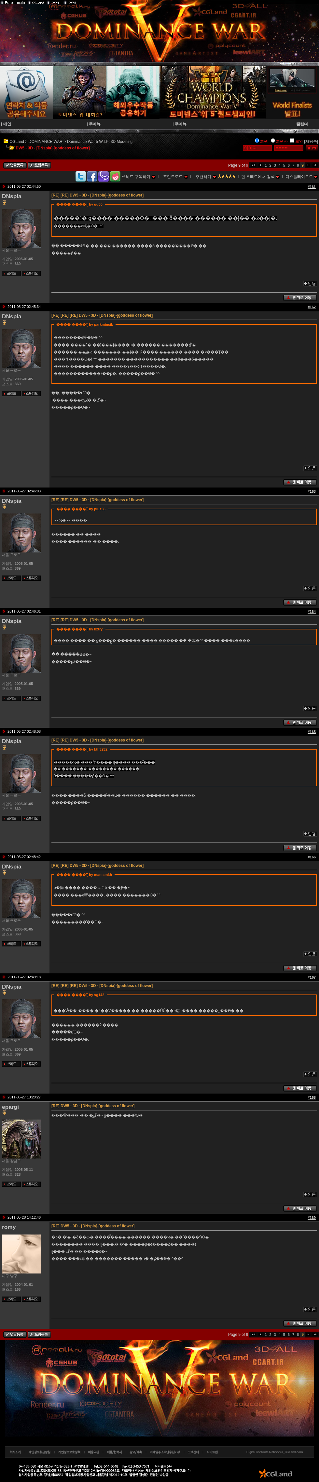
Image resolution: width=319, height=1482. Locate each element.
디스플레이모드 (301, 176)
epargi (10, 1107)
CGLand (16, 141)
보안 (299, 141)
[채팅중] (311, 141)
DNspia (11, 196)
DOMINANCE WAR (45, 141)
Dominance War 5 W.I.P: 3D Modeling (100, 141)
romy (9, 1227)
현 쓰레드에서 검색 (260, 176)
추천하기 (206, 176)
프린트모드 (175, 176)
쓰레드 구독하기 (139, 176)
